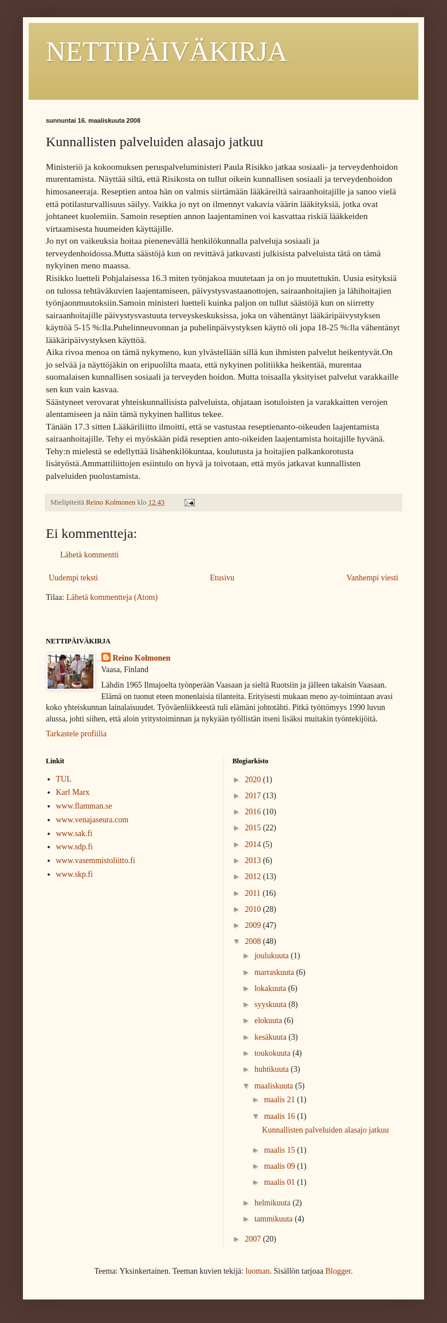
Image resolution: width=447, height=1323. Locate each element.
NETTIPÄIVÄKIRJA (166, 51)
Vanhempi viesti (372, 577)
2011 (253, 893)
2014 (254, 844)
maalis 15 (280, 1150)
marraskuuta (275, 972)
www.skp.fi (74, 874)
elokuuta (269, 1020)
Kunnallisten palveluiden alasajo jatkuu (325, 1130)
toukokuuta (273, 1053)
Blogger (338, 1271)
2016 (254, 811)
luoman (257, 1271)
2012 (254, 876)
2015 (254, 828)
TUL (64, 779)
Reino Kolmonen (142, 658)
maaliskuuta (274, 1086)
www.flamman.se (84, 806)
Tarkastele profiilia (76, 733)
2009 (254, 925)
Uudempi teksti (73, 577)
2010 (254, 909)
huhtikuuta (272, 1069)
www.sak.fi (74, 833)
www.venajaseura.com (92, 819)
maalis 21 (280, 1099)
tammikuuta (274, 1219)
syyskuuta (271, 1004)
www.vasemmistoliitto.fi (95, 860)
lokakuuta (271, 988)
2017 (254, 795)
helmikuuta (273, 1203)
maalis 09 (280, 1166)
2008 (254, 941)
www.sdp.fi (74, 846)
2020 (254, 779)
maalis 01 (280, 1182)
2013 (254, 860)
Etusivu (222, 577)
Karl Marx (73, 792)
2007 (254, 1239)
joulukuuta (272, 955)
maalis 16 (280, 1116)
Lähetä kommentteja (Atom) (112, 597)
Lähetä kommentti (89, 555)
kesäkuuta (271, 1037)
